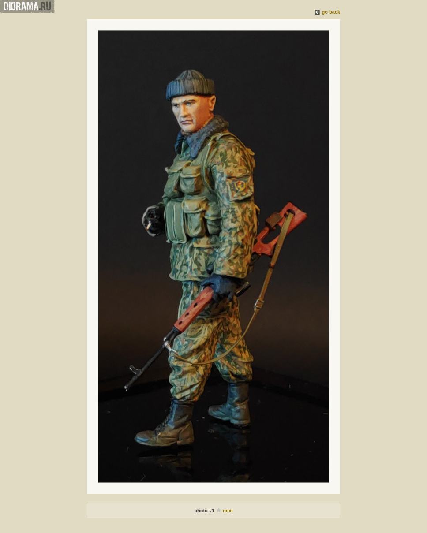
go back (331, 12)
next (228, 510)
